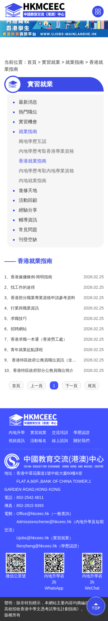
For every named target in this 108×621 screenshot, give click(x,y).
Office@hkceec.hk (32, 513)
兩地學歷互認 (32, 141)
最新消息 (25, 103)
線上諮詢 (60, 440)
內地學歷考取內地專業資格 (46, 170)
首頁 (32, 62)
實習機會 (25, 123)
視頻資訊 (17, 440)
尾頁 (92, 385)
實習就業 (51, 62)
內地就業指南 (32, 180)
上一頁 (37, 385)
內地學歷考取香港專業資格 (46, 151)
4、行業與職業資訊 (21, 308)
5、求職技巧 (15, 318)
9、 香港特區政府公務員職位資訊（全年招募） (41, 360)
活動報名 (38, 440)
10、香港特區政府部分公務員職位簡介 (38, 370)
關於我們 (81, 440)
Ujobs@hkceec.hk (32, 538)
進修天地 (25, 191)
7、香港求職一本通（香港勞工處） (35, 339)
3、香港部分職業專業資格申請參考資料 (39, 297)
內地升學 (17, 432)
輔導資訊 (25, 221)
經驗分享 (25, 211)
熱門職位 (25, 113)
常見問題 (25, 231)
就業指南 (74, 62)
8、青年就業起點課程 (23, 349)
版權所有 (12, 615)
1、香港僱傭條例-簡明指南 (28, 277)
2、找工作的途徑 (19, 287)
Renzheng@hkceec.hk (36, 546)
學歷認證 (81, 432)
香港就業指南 (32, 160)
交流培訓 (60, 432)
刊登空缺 (25, 241)
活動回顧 (25, 201)
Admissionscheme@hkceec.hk (43, 521)
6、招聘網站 (15, 329)
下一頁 (71, 385)
